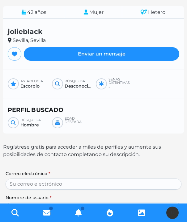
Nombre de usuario (29, 198)
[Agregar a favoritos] (14, 54)
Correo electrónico (28, 174)
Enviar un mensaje (101, 54)
